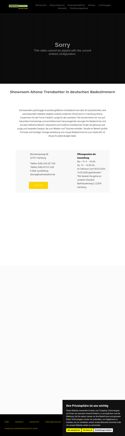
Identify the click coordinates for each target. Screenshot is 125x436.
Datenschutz (34, 422)
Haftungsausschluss (53, 422)
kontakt (38, 185)
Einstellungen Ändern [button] (103, 430)
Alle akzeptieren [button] (73, 430)
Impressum (19, 422)
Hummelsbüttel (76, 5)
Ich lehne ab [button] (87, 430)
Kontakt (62, 8)
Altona (91, 5)
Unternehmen (57, 5)
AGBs (7, 422)
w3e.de (35, 428)
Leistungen (105, 5)
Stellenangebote (79, 8)
